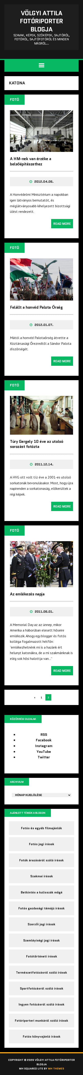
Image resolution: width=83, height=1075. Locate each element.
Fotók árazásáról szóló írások (41, 860)
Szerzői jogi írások (41, 924)
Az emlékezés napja (27, 594)
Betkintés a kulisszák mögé (41, 892)
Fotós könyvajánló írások (41, 1036)
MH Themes (56, 1068)
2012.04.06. (44, 181)
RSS (44, 734)
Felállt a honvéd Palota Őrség (36, 307)
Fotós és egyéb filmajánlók (41, 828)
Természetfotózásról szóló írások (41, 972)
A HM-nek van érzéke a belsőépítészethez (30, 161)
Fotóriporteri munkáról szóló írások (41, 1020)
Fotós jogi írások (41, 844)
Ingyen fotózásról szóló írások (41, 1004)
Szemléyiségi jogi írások (41, 940)
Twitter (44, 757)
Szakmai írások (41, 876)
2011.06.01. (44, 611)
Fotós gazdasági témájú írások (41, 908)
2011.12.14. (44, 464)
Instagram (43, 745)
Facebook (44, 740)
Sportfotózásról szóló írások (41, 988)
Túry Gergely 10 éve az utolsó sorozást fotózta (36, 444)
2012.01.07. (44, 325)
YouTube (44, 751)
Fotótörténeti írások (41, 956)
